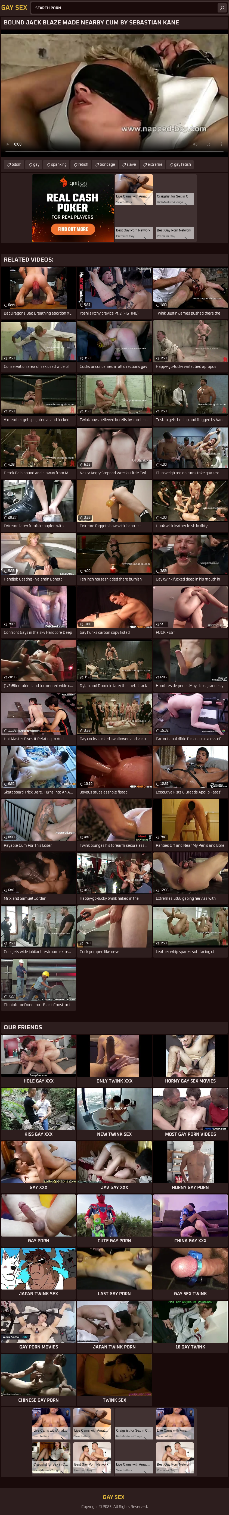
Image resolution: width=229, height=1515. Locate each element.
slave (131, 165)
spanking (59, 165)
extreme (155, 165)
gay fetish (182, 165)
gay (36, 165)
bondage (107, 165)
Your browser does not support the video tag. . (114, 93)
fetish (83, 165)
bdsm (16, 165)
